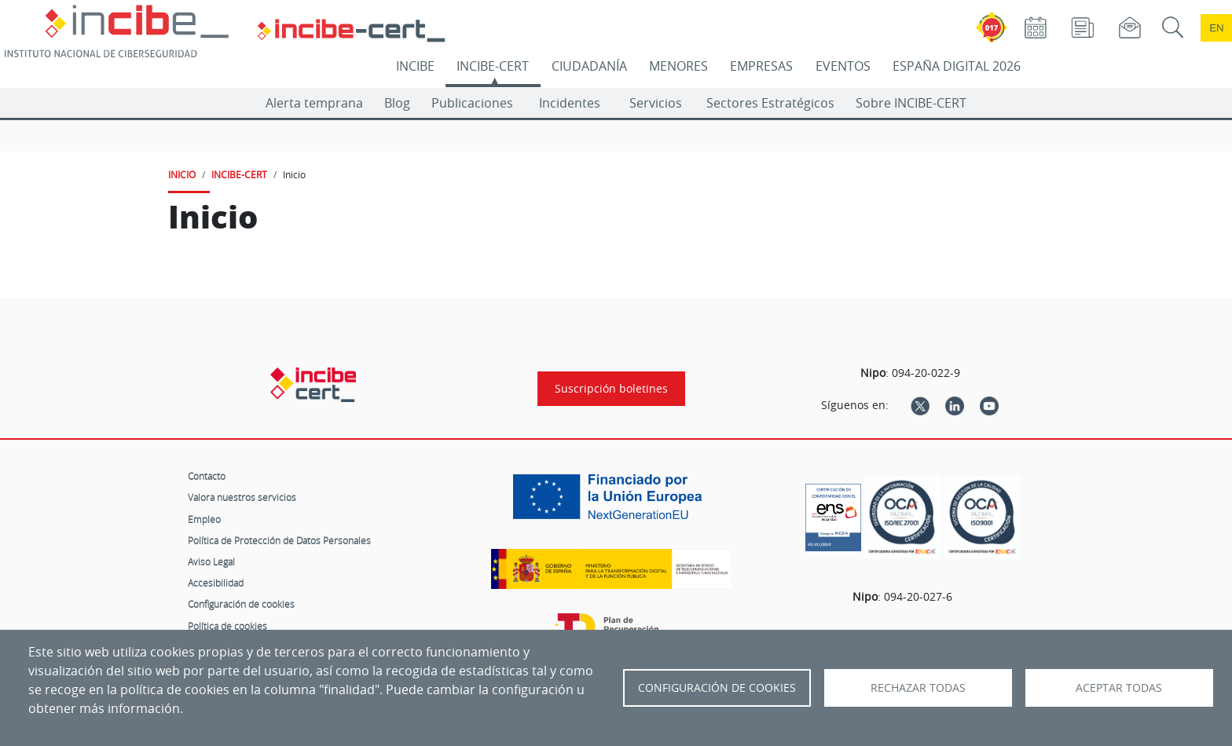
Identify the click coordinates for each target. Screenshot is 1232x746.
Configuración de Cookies (717, 688)
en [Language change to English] (1216, 28)
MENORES (678, 66)
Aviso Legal (211, 561)
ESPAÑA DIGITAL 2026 (957, 66)
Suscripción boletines (611, 389)
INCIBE (415, 66)
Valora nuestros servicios (242, 497)
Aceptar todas (1119, 688)
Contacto (207, 476)
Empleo (204, 519)
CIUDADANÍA (589, 66)
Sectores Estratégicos (770, 103)
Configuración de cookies (241, 604)
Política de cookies (227, 626)
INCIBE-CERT (492, 66)
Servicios (655, 103)
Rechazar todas (918, 688)
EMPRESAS (761, 66)
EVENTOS (843, 66)
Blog (397, 103)
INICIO (182, 174)
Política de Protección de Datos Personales (279, 540)
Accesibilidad (216, 582)
